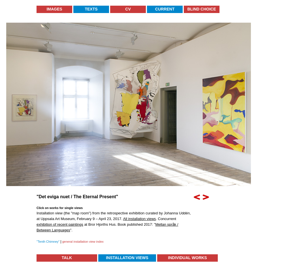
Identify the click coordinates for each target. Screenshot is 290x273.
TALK (67, 257)
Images (54, 9)
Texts (91, 9)
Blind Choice (201, 9)
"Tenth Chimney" (48, 241)
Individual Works (187, 257)
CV (128, 9)
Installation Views (127, 257)
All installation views (139, 219)
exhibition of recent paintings (60, 224)
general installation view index (82, 241)
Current (164, 9)
